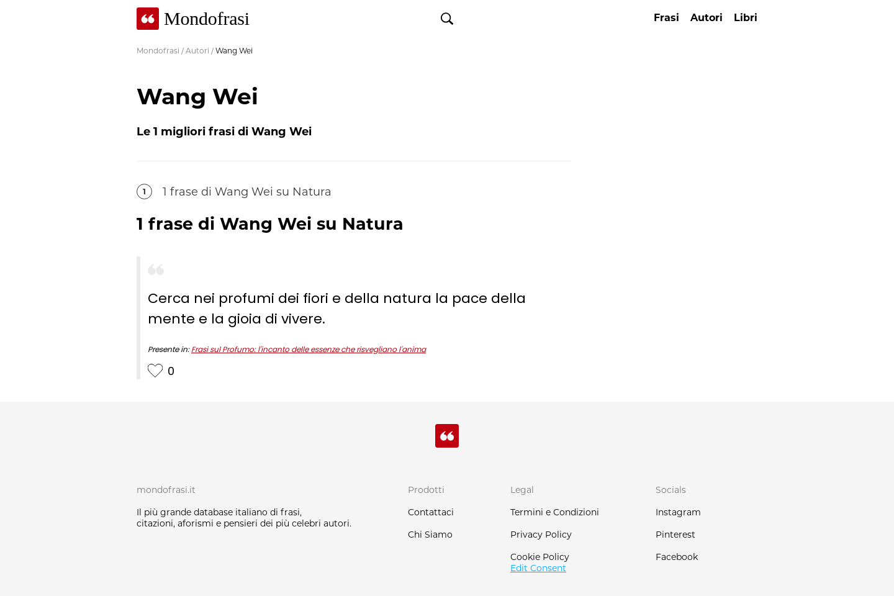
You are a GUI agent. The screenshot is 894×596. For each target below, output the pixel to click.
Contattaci (431, 512)
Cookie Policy (539, 556)
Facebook (677, 556)
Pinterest (675, 534)
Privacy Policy (541, 534)
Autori (197, 50)
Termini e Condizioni (554, 512)
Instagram (678, 512)
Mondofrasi (158, 50)
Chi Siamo (430, 534)
